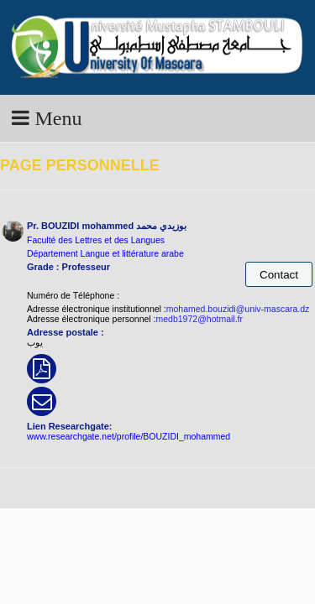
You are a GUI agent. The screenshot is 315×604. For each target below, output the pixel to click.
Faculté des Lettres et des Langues (96, 240)
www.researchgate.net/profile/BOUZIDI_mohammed (128, 436)
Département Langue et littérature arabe (105, 253)
